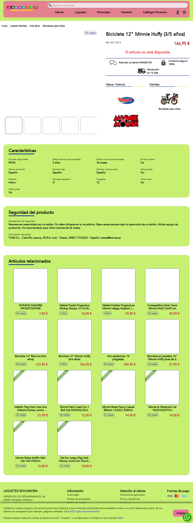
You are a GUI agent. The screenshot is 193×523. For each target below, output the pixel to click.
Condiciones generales (132, 494)
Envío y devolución (130, 499)
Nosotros (126, 12)
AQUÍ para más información (84, 511)
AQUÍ (120, 518)
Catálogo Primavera (155, 12)
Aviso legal (73, 494)
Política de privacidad (78, 499)
